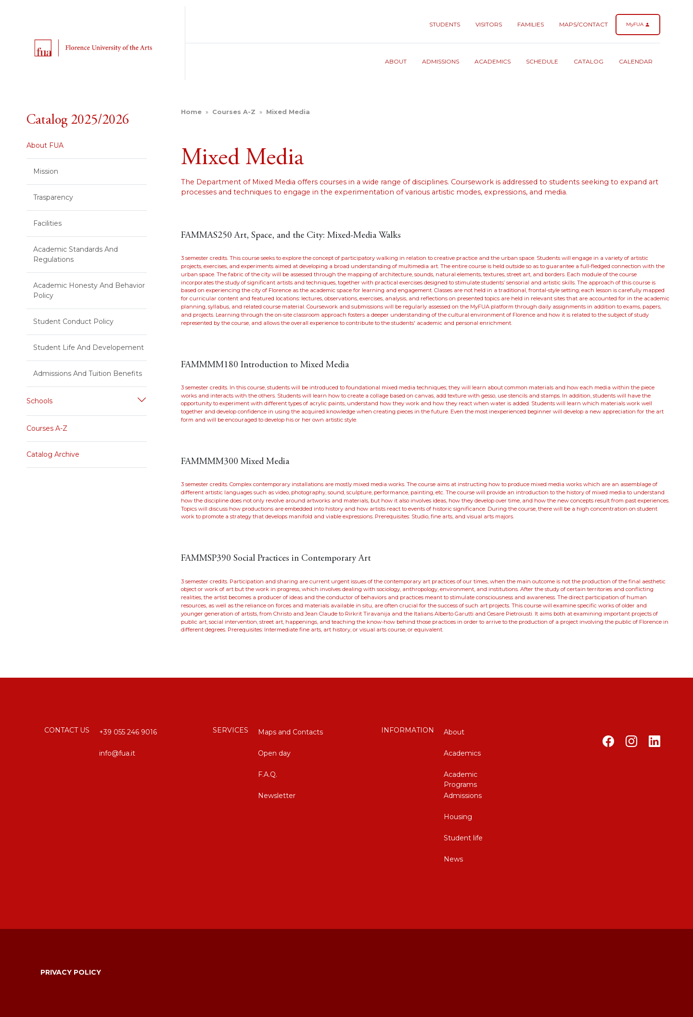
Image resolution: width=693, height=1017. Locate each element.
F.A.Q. (267, 774)
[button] (86, 401)
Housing (458, 816)
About (396, 61)
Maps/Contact (583, 24)
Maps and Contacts (290, 732)
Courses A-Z (234, 112)
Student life (463, 838)
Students (444, 24)
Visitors (488, 24)
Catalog (588, 61)
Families (530, 24)
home (191, 112)
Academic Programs (460, 778)
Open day (274, 753)
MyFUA (638, 24)
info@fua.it (117, 753)
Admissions (440, 61)
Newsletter (276, 795)
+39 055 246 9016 (128, 732)
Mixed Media (288, 112)
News (453, 859)
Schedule (542, 61)
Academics (493, 61)
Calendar (636, 61)
